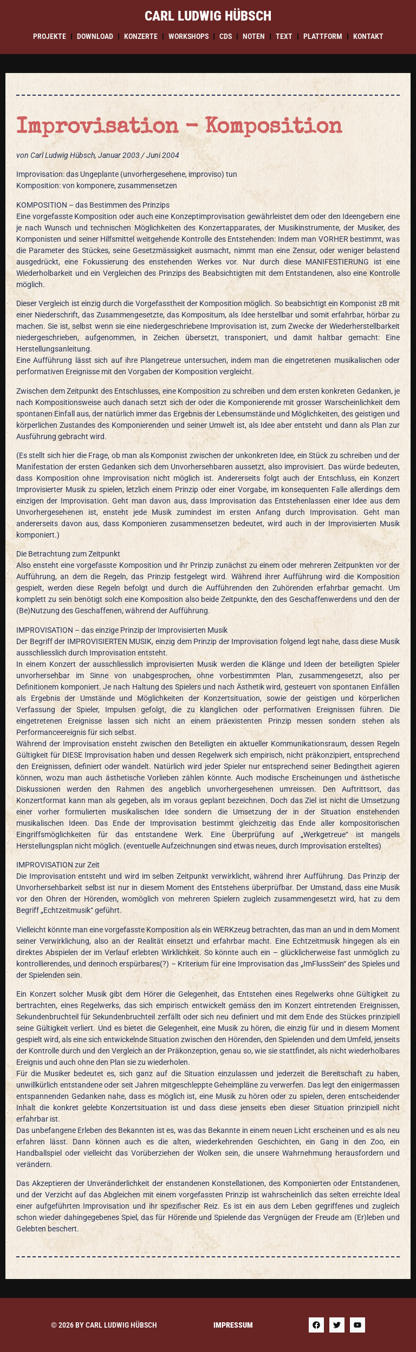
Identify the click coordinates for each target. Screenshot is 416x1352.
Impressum (233, 1325)
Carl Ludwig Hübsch (208, 16)
